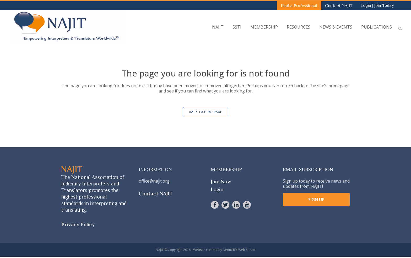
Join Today (384, 5)
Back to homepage (205, 112)
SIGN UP (316, 199)
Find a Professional (299, 5)
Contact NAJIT (339, 5)
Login (366, 5)
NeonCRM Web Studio (239, 250)
